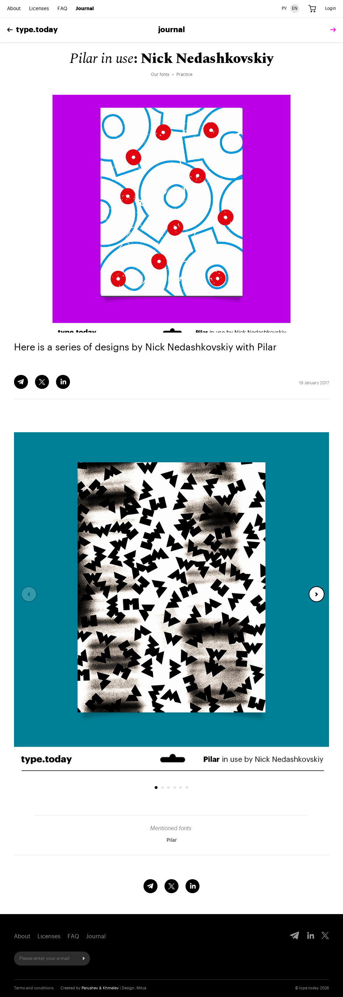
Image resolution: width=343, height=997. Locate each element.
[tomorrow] (331, 30)
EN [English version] (295, 8)
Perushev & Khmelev (100, 988)
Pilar (172, 840)
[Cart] (312, 9)
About (14, 8)
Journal (85, 8)
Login (330, 8)
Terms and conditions (34, 988)
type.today (32, 30)
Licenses (39, 8)
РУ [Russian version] (284, 8)
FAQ (62, 8)
